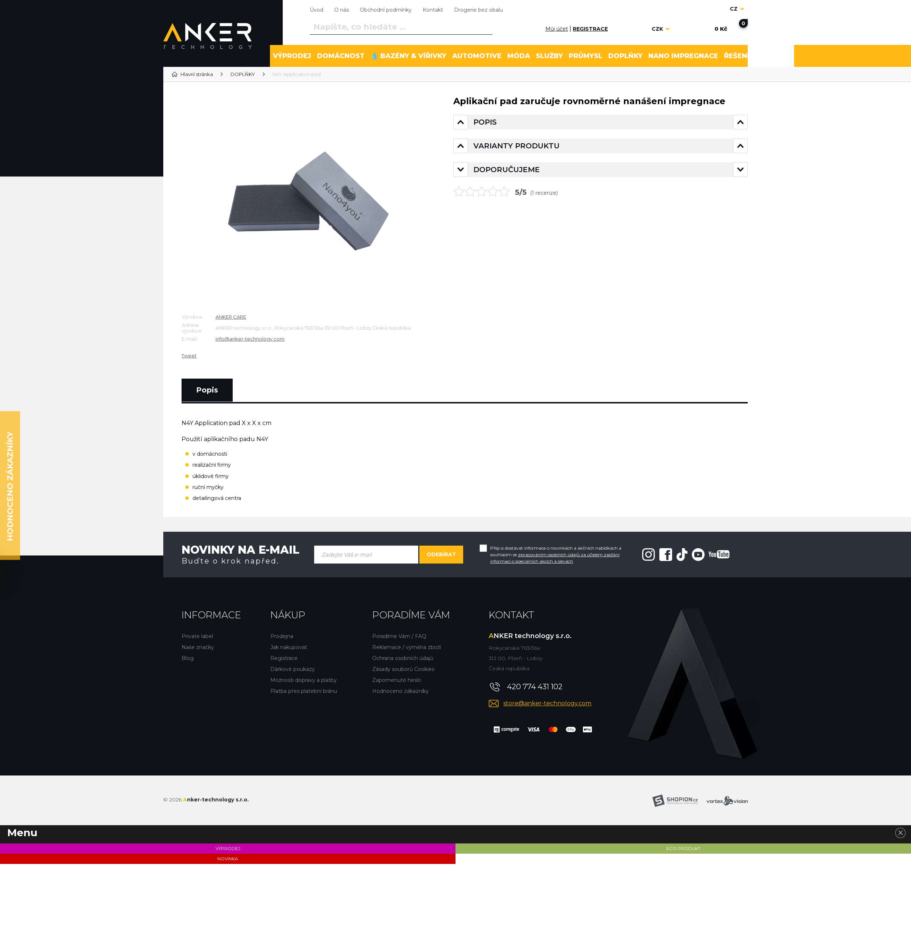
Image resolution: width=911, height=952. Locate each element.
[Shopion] (675, 800)
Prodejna (281, 636)
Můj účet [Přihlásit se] (556, 29)
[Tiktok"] (681, 554)
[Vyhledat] (485, 27)
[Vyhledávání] (401, 27)
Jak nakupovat (288, 647)
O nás (341, 10)
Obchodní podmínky (386, 10)
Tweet (189, 356)
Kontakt (433, 10)
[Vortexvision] (727, 800)
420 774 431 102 (535, 686)
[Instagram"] (648, 554)
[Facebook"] (665, 554)
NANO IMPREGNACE (683, 56)
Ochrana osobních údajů (402, 658)
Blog (188, 658)
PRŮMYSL (585, 56)
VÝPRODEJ (292, 56)
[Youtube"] (710, 554)
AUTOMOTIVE (477, 56)
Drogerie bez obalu (478, 10)
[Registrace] (590, 29)
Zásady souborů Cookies (403, 669)
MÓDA (518, 56)
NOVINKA (227, 858)
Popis (207, 390)
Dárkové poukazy (292, 669)
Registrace (284, 658)
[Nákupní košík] (720, 28)
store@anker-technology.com (547, 703)
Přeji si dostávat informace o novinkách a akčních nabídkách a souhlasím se (555, 554)
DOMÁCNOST (341, 56)
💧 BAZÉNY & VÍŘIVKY (408, 56)
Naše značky (198, 647)
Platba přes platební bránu (303, 691)
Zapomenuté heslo (396, 680)
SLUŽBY (549, 56)
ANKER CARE (231, 317)
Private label (197, 636)
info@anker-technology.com (250, 339)
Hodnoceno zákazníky (400, 691)
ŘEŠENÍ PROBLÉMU (757, 56)
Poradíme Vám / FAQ (399, 636)
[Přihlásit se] (537, 28)
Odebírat (441, 554)
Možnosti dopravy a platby (303, 680)
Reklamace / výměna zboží (406, 647)
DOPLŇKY (625, 56)
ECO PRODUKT (683, 848)
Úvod (316, 10)
